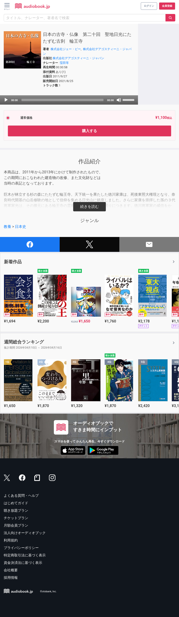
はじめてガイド (16, 503)
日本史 (20, 226)
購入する (89, 131)
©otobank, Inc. (48, 591)
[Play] (6, 100)
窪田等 (64, 63)
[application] (69, 100)
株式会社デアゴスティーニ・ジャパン (78, 58)
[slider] (62, 100)
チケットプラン (16, 518)
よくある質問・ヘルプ (21, 496)
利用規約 (11, 540)
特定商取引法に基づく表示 (25, 555)
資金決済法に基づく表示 (23, 563)
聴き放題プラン (16, 510)
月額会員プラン (16, 525)
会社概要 (11, 570)
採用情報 (11, 578)
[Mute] (119, 100)
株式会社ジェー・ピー (66, 49)
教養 (7, 226)
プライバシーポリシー (21, 548)
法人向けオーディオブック (25, 533)
